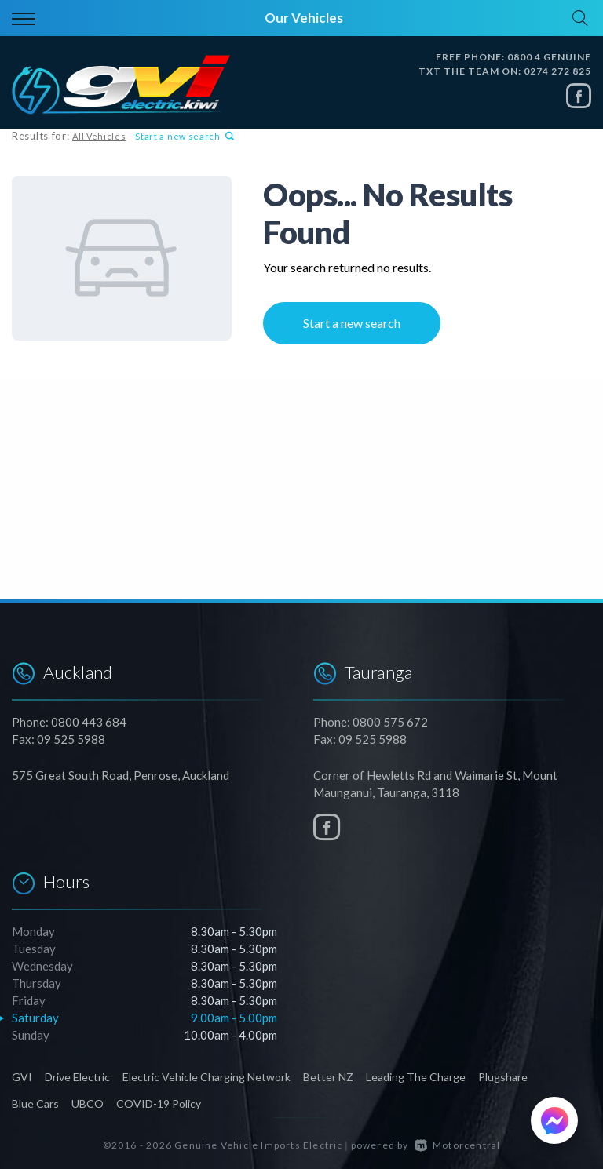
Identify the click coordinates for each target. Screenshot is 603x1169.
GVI (22, 1076)
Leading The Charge (416, 1076)
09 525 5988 (71, 739)
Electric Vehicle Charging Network (206, 1076)
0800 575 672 (390, 722)
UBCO (87, 1103)
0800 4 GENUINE (549, 57)
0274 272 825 (557, 71)
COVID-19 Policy (158, 1103)
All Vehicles (99, 136)
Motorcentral (458, 1145)
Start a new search (184, 136)
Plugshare (503, 1076)
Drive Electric (77, 1076)
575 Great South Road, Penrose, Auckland (120, 775)
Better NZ (328, 1076)
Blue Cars (35, 1103)
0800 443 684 (88, 722)
